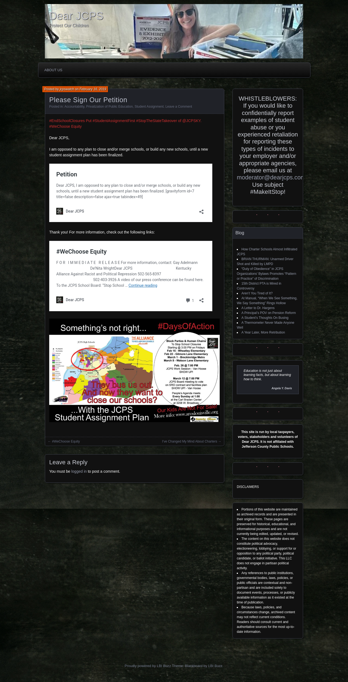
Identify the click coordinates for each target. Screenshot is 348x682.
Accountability (74, 106)
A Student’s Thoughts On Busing (264, 318)
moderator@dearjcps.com (271, 177)
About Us (53, 70)
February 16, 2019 (92, 89)
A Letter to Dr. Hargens (258, 308)
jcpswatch (67, 89)
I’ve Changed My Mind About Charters (189, 441)
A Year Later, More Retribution (263, 332)
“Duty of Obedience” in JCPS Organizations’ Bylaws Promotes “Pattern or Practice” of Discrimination (266, 274)
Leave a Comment (178, 106)
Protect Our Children (69, 25)
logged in (79, 471)
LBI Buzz (215, 666)
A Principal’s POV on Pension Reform (268, 313)
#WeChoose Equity (66, 441)
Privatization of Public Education (109, 106)
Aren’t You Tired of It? (257, 293)
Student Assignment (149, 106)
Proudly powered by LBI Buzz (148, 666)
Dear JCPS (76, 16)
